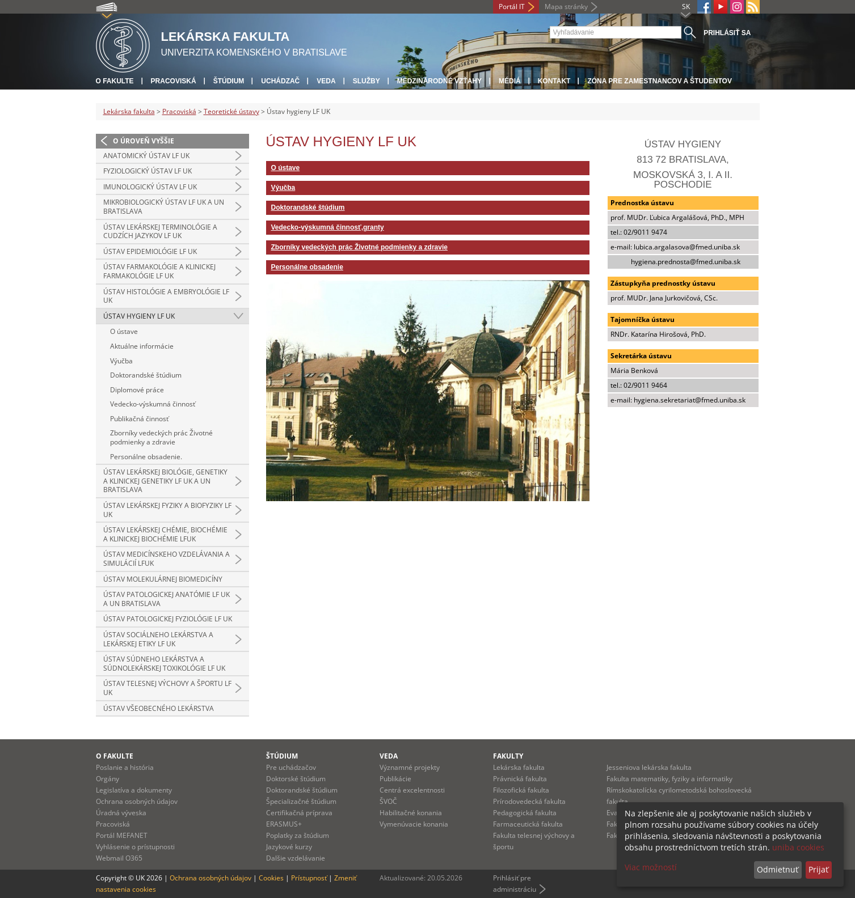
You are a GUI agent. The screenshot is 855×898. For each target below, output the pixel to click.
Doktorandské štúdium (146, 375)
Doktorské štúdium (296, 778)
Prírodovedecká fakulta (529, 801)
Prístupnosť (309, 878)
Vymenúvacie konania (414, 824)
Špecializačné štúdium (301, 801)
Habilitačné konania (411, 812)
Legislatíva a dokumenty (134, 790)
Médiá (510, 81)
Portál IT (512, 6)
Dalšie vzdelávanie (295, 858)
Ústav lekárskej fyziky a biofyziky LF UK (167, 510)
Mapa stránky (566, 6)
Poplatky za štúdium (297, 835)
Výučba (121, 361)
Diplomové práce (137, 390)
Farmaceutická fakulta (528, 824)
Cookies (271, 878)
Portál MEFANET (122, 835)
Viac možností (651, 867)
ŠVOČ (388, 801)
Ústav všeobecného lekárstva (158, 708)
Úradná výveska (121, 812)
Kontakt (554, 81)
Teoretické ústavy (231, 111)
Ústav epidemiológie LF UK (150, 251)
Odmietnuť (777, 869)
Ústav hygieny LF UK (139, 316)
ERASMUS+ (284, 824)
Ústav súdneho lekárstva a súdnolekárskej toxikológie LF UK (164, 663)
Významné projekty (410, 767)
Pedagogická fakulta (525, 812)
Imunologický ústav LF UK (150, 187)
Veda (326, 81)
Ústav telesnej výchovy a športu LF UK (167, 688)
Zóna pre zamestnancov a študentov (659, 81)
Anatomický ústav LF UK (146, 155)
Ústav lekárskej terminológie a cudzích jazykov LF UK (160, 231)
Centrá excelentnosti (412, 790)
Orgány (107, 778)
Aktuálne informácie (142, 346)
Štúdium (229, 81)
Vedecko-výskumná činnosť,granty (327, 227)
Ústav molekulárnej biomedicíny (162, 579)
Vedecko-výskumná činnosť (152, 404)
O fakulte (115, 81)
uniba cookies (798, 847)
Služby (366, 81)
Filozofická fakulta (521, 790)
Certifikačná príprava (299, 812)
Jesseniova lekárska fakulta (649, 767)
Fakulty (508, 756)
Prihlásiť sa (727, 33)
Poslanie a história (125, 767)
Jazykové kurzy (289, 847)
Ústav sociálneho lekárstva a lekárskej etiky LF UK (158, 639)
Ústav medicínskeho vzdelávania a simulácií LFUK (166, 558)
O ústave (124, 331)
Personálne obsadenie (307, 267)
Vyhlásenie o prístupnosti (135, 847)
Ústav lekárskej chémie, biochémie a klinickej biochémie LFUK (165, 534)
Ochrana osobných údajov (137, 801)
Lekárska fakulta (129, 111)
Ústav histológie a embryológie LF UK (166, 296)
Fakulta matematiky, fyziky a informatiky (669, 778)
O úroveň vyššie (143, 141)
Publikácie (395, 778)
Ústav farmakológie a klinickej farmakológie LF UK (159, 271)
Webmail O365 (119, 858)
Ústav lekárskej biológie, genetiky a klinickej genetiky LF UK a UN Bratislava (165, 480)
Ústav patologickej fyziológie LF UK (167, 619)
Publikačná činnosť (139, 418)
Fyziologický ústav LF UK (147, 171)
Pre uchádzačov (291, 767)
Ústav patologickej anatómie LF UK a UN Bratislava (166, 599)
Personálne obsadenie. (146, 456)
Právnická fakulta (520, 778)
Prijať (818, 869)
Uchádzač (280, 81)
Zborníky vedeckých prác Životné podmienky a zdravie (161, 437)
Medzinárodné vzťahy (439, 81)
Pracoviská (173, 81)
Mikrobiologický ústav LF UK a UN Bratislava (163, 206)
